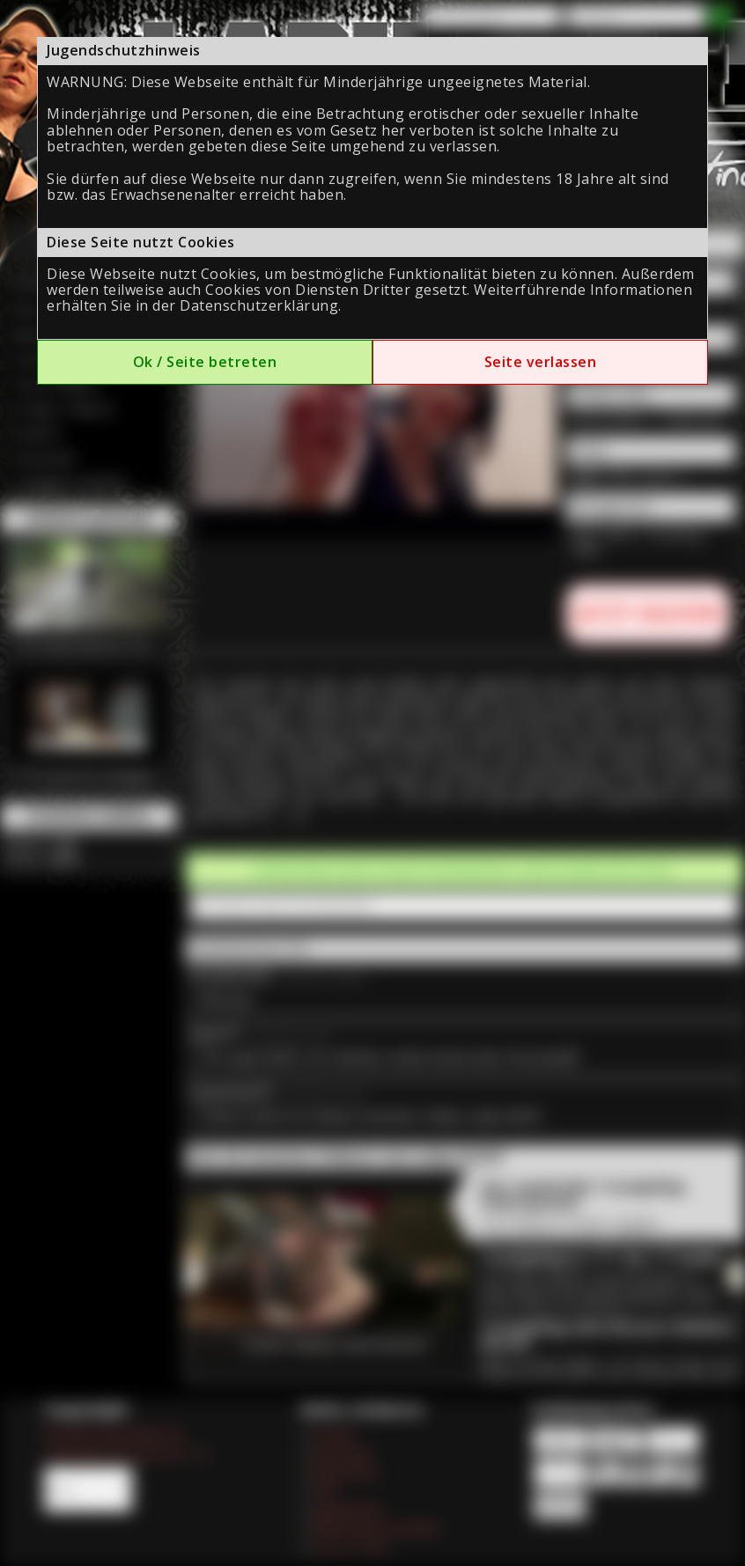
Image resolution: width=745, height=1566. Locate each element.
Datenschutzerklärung (259, 305)
